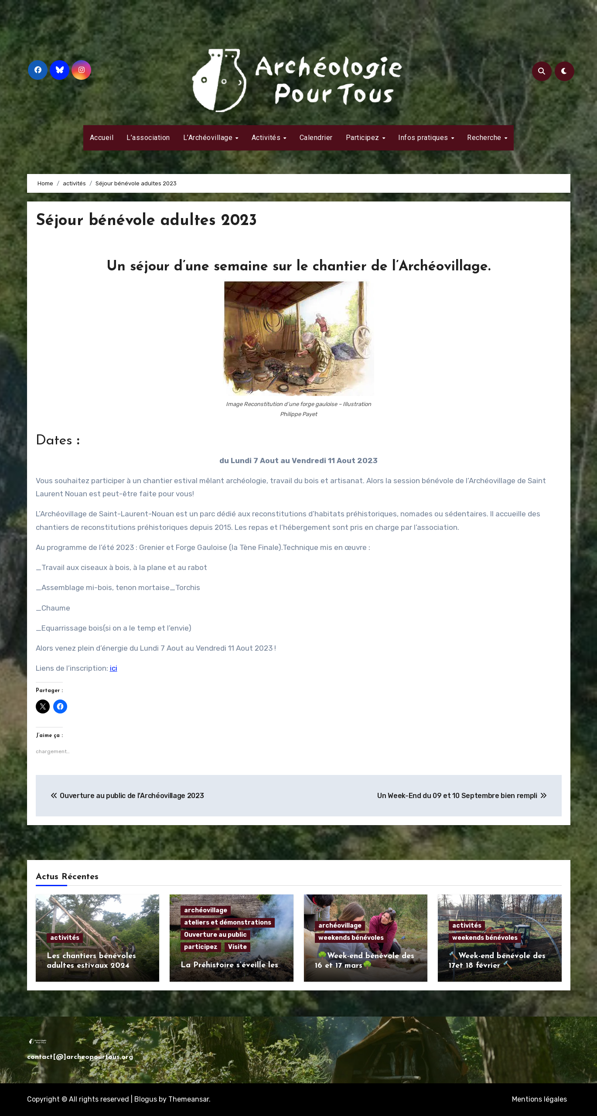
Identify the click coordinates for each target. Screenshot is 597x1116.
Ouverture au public (215, 935)
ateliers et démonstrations (227, 922)
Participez (364, 137)
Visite (237, 947)
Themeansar (188, 1099)
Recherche (485, 137)
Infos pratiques (424, 137)
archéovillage (205, 910)
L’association (148, 137)
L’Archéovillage (209, 137)
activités (64, 938)
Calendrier (316, 137)
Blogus (145, 1099)
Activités (267, 137)
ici (113, 668)
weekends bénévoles (351, 938)
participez (201, 947)
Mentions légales (539, 1099)
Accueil (102, 137)
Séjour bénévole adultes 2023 (151, 220)
